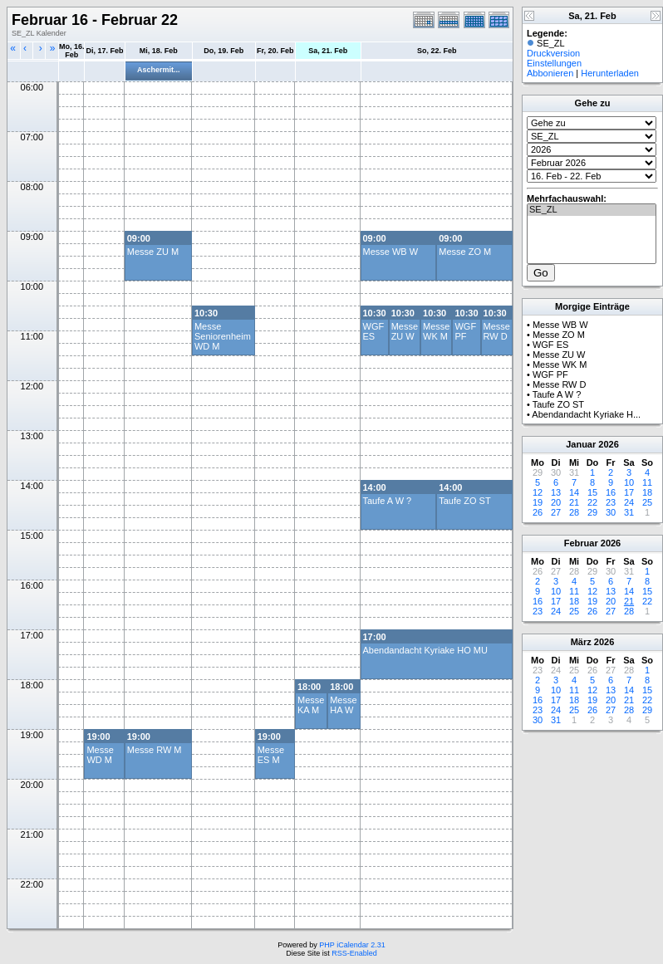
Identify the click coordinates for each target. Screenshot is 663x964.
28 (574, 512)
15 (592, 492)
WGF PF (465, 331)
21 (574, 502)
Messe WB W (391, 252)
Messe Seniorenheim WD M (222, 336)
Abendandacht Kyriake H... (586, 414)
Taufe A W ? (387, 501)
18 (647, 492)
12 (538, 492)
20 (556, 502)
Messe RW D (497, 331)
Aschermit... (158, 70)
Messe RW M (154, 750)
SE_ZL (592, 210)
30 (611, 512)
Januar (581, 444)
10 (629, 482)
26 (538, 512)
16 (611, 492)
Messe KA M (310, 705)
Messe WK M (436, 331)
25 (647, 502)
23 (611, 502)
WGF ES (374, 331)
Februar (581, 543)
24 (629, 502)
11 (647, 482)
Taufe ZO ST (464, 501)
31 (629, 512)
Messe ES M (271, 755)
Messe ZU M (153, 252)
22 (592, 502)
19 (538, 502)
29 (592, 512)
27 (556, 512)
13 (556, 492)
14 (574, 492)
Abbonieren (550, 73)
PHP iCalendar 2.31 (352, 945)
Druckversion (553, 53)
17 (629, 492)
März (581, 642)
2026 (608, 444)
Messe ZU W (404, 331)
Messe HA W (343, 705)
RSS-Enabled (354, 953)
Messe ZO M (465, 252)
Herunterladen (610, 73)
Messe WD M (99, 755)
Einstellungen (554, 63)
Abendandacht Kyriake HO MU (425, 650)
